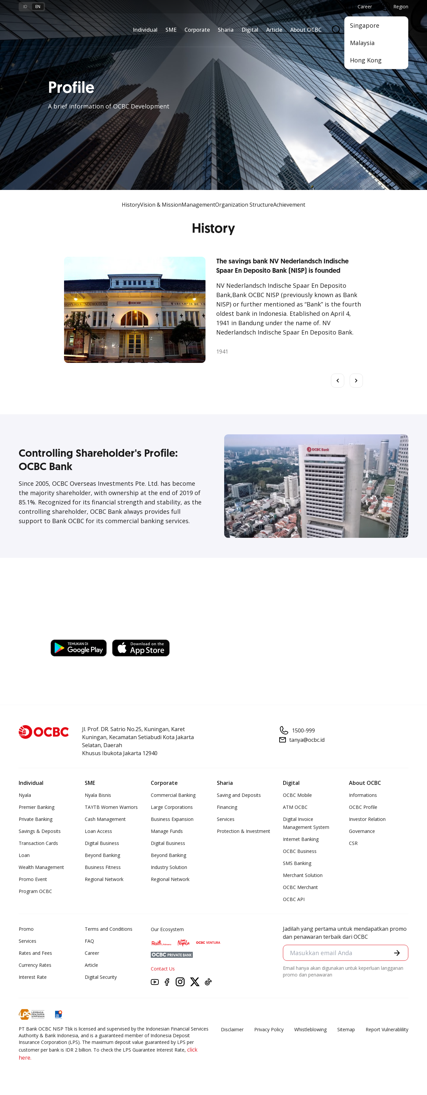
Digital (250, 29)
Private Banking (35, 819)
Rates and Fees (35, 953)
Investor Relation (367, 819)
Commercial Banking (173, 795)
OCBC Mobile (297, 795)
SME (170, 29)
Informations (363, 795)
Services (226, 819)
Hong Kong (366, 60)
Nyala (25, 795)
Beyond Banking (102, 855)
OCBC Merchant (300, 887)
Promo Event (33, 879)
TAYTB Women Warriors (111, 807)
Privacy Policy (269, 1029)
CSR (353, 843)
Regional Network (104, 879)
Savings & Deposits (40, 831)
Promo (26, 929)
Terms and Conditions (108, 929)
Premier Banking (36, 807)
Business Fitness (103, 867)
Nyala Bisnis (98, 795)
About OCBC (306, 29)
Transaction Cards (38, 843)
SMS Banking (297, 863)
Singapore (364, 25)
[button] (397, 952)
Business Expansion (172, 819)
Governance (362, 831)
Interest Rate (33, 977)
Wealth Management (41, 867)
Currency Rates (35, 965)
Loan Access (98, 831)
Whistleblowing (310, 1029)
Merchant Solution (303, 875)
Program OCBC (35, 891)
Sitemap (346, 1029)
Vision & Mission (160, 204)
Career (92, 953)
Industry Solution (169, 867)
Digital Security (101, 977)
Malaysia (362, 43)
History (131, 204)
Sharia (226, 29)
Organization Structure (244, 204)
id (25, 6)
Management (198, 204)
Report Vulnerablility (387, 1029)
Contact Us (163, 968)
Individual (145, 29)
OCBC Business (300, 851)
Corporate (197, 29)
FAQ (89, 941)
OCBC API (294, 899)
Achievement (289, 204)
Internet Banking (301, 839)
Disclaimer (232, 1029)
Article (274, 29)
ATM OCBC (295, 807)
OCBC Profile (363, 807)
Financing (227, 807)
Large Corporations (172, 807)
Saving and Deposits (239, 795)
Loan (24, 855)
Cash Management (105, 819)
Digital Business (102, 843)
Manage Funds (167, 831)
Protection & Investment (243, 831)
